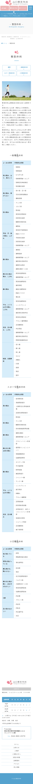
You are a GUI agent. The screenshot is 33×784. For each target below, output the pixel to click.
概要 (9, 68)
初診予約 (13, 8)
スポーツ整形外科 (9, 74)
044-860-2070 (18, 736)
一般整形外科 (24, 68)
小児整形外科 (24, 74)
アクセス (22, 8)
